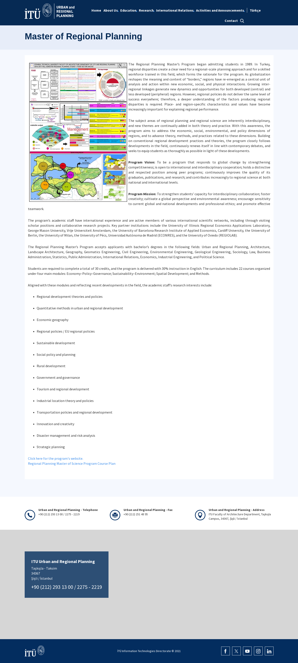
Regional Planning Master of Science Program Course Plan (71, 463)
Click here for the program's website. (55, 458)
